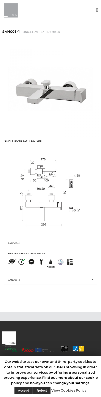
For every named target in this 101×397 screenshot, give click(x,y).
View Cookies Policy (69, 390)
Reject (42, 390)
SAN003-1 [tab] (14, 243)
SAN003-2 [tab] (14, 279)
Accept (23, 390)
